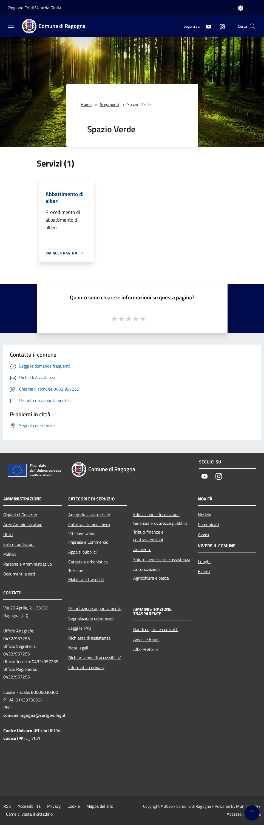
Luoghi (204, 561)
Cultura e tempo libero (89, 524)
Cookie (73, 806)
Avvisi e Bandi (146, 639)
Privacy (54, 806)
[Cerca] (252, 26)
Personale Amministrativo (27, 564)
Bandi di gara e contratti (155, 629)
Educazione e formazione (156, 514)
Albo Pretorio (145, 649)
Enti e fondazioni (19, 544)
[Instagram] (220, 26)
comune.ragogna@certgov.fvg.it (34, 715)
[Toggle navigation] (11, 25)
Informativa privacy (86, 667)
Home (86, 104)
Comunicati (208, 524)
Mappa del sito (99, 806)
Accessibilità (29, 806)
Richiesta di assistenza (89, 638)
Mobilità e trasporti (86, 579)
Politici (9, 554)
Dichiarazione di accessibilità (94, 657)
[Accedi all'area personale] (240, 8)
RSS (7, 806)
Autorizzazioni (146, 569)
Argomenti (109, 104)
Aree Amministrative (22, 524)
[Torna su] (252, 813)
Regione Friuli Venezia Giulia (34, 7)
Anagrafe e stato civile (89, 514)
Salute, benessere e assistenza (161, 559)
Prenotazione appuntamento (94, 608)
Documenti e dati (19, 574)
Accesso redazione (244, 814)
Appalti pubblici (82, 552)
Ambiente (142, 549)
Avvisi (203, 534)
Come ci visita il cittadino (29, 814)
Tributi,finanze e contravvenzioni (148, 536)
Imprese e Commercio (88, 542)
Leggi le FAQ (79, 628)
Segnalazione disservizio (90, 618)
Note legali (78, 647)
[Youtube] (206, 26)
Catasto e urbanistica (88, 561)
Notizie (204, 514)
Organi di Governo (20, 514)
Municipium (247, 806)
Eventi (204, 571)
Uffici (8, 534)
